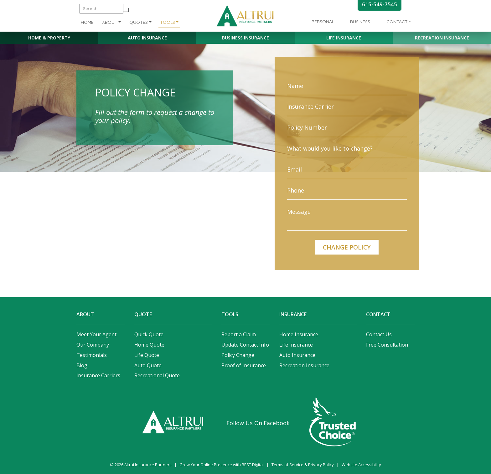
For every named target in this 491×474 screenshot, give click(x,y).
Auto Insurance (147, 38)
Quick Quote (148, 334)
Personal (323, 21)
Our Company (92, 344)
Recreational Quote (157, 375)
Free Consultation (387, 344)
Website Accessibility (361, 464)
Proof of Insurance (243, 365)
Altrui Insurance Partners (148, 464)
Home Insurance (298, 334)
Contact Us (379, 334)
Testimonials (91, 355)
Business (360, 21)
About (109, 22)
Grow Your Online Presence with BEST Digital (221, 464)
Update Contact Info (245, 344)
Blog (81, 365)
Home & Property (49, 38)
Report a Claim (238, 334)
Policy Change (237, 355)
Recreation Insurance (442, 38)
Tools (167, 22)
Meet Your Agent (96, 334)
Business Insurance (245, 38)
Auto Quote (148, 365)
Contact (397, 21)
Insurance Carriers (98, 375)
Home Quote (149, 344)
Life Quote (146, 355)
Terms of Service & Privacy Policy (302, 464)
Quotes (138, 22)
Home (87, 22)
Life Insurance (343, 38)
